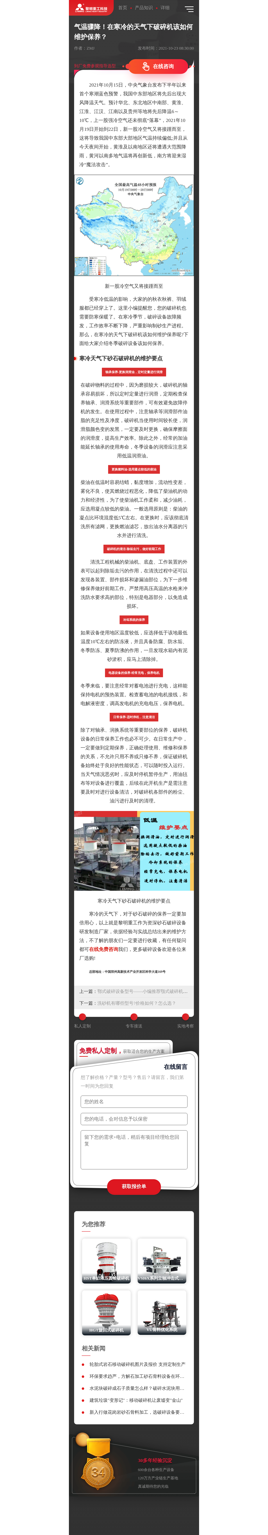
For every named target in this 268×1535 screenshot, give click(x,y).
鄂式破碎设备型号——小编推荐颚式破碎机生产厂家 (149, 991)
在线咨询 (163, 66)
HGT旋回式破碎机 (106, 1330)
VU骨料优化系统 (162, 1329)
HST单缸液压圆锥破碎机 (106, 1278)
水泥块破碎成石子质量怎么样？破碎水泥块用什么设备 (138, 1388)
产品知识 (144, 7)
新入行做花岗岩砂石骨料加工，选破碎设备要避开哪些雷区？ (138, 1412)
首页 (122, 7)
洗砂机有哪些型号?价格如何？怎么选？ (136, 1003)
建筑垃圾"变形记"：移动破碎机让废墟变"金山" (136, 1400)
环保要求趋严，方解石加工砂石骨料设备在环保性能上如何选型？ (138, 1376)
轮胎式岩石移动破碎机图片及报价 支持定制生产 (138, 1364)
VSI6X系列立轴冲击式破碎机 (162, 1278)
